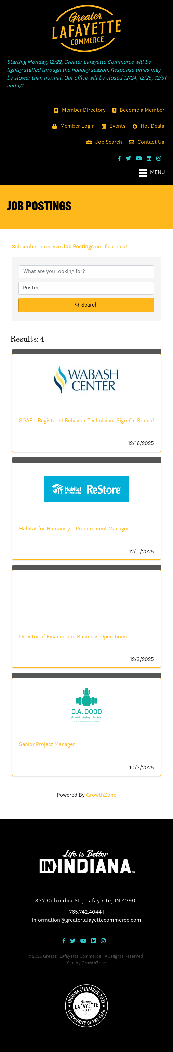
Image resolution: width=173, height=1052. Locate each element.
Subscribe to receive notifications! (69, 247)
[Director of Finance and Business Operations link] (86, 595)
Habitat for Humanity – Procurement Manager (74, 529)
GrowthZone (101, 795)
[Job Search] (102, 142)
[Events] (112, 126)
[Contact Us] (144, 142)
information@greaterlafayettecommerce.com (86, 920)
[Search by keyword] (86, 271)
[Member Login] (72, 126)
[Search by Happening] (86, 288)
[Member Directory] (78, 110)
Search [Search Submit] (86, 305)
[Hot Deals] (146, 126)
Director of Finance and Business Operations (73, 637)
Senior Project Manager (47, 745)
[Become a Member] (136, 110)
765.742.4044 (85, 912)
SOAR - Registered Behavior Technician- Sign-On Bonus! (86, 421)
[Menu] (152, 173)
